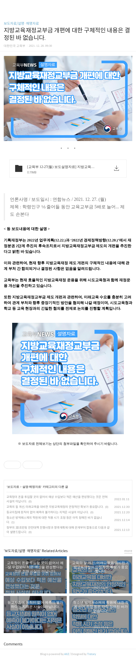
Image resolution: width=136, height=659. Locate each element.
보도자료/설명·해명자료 (21, 23)
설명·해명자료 (31, 487)
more (128, 551)
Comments (13, 644)
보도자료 (13, 487)
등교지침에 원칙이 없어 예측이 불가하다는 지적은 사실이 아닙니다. (47, 512)
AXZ (66, 654)
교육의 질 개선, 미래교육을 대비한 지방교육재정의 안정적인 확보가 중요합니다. (55, 507)
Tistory (91, 654)
